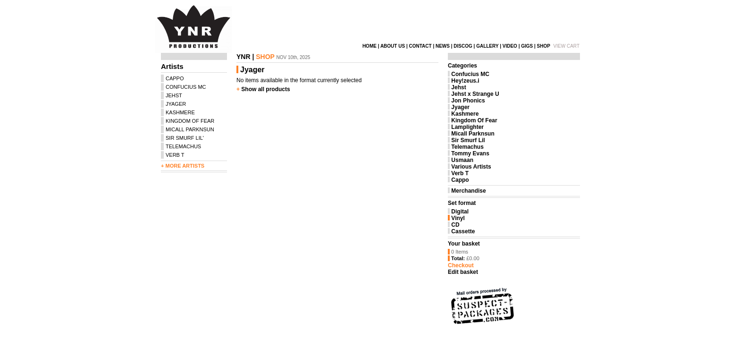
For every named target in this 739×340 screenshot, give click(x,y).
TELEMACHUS (183, 146)
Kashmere (465, 113)
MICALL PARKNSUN (190, 129)
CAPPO (175, 78)
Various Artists (471, 166)
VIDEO (510, 46)
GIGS (527, 46)
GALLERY (487, 46)
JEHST (174, 95)
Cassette (463, 231)
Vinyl (457, 218)
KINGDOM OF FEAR (190, 121)
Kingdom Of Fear (474, 120)
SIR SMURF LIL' (185, 138)
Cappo (460, 180)
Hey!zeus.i (465, 80)
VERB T (175, 155)
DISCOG (462, 46)
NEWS (443, 46)
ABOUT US (392, 46)
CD (455, 224)
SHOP (543, 46)
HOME (369, 46)
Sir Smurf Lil (468, 140)
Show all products (265, 89)
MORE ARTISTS (184, 166)
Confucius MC (470, 74)
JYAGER (176, 104)
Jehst (458, 87)
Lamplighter (467, 127)
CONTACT (420, 46)
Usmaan (462, 160)
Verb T (460, 173)
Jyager (460, 107)
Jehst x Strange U (475, 94)
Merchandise (468, 190)
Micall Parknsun (472, 133)
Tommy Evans (470, 153)
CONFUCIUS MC (186, 87)
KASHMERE (180, 112)
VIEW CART (566, 46)
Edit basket (463, 272)
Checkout (461, 265)
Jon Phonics (468, 100)
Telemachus (467, 147)
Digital (460, 211)
